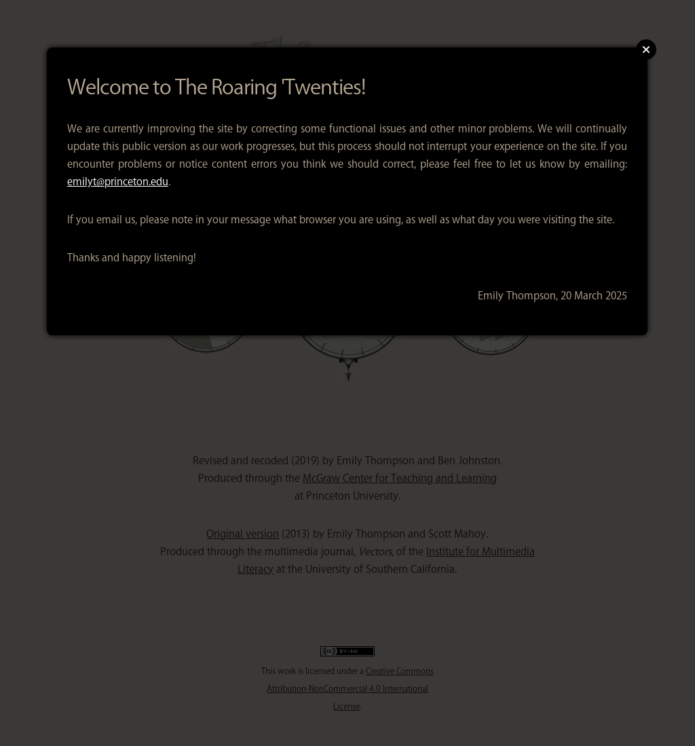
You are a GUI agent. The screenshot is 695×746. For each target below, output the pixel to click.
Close (646, 49)
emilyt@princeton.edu (117, 181)
